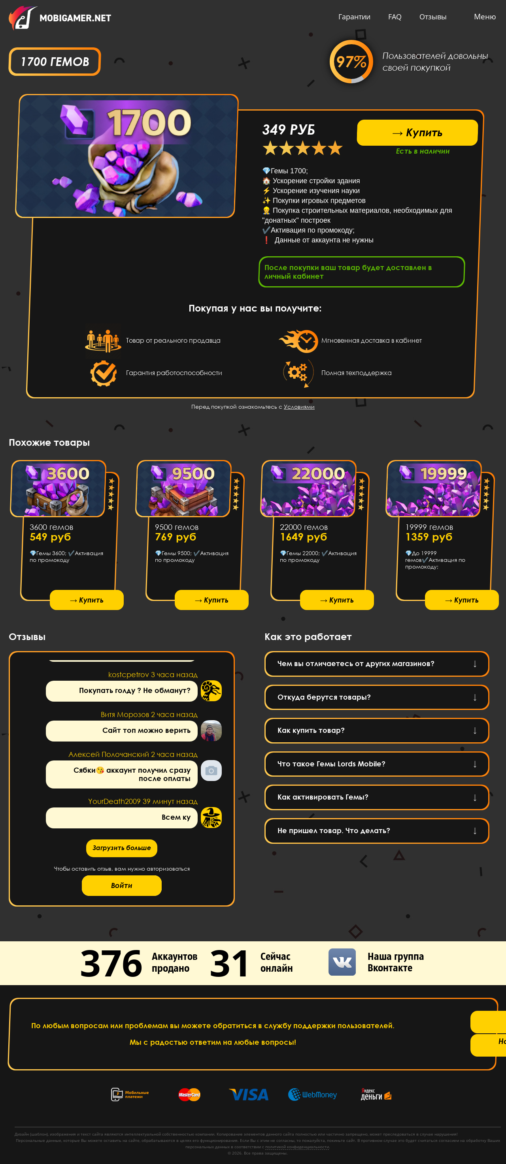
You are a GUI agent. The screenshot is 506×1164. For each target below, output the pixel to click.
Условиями (299, 409)
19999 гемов (429, 529)
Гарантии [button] (352, 16)
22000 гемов (304, 529)
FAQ (393, 16)
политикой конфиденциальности (297, 1146)
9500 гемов (176, 529)
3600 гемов (51, 529)
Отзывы (431, 16)
